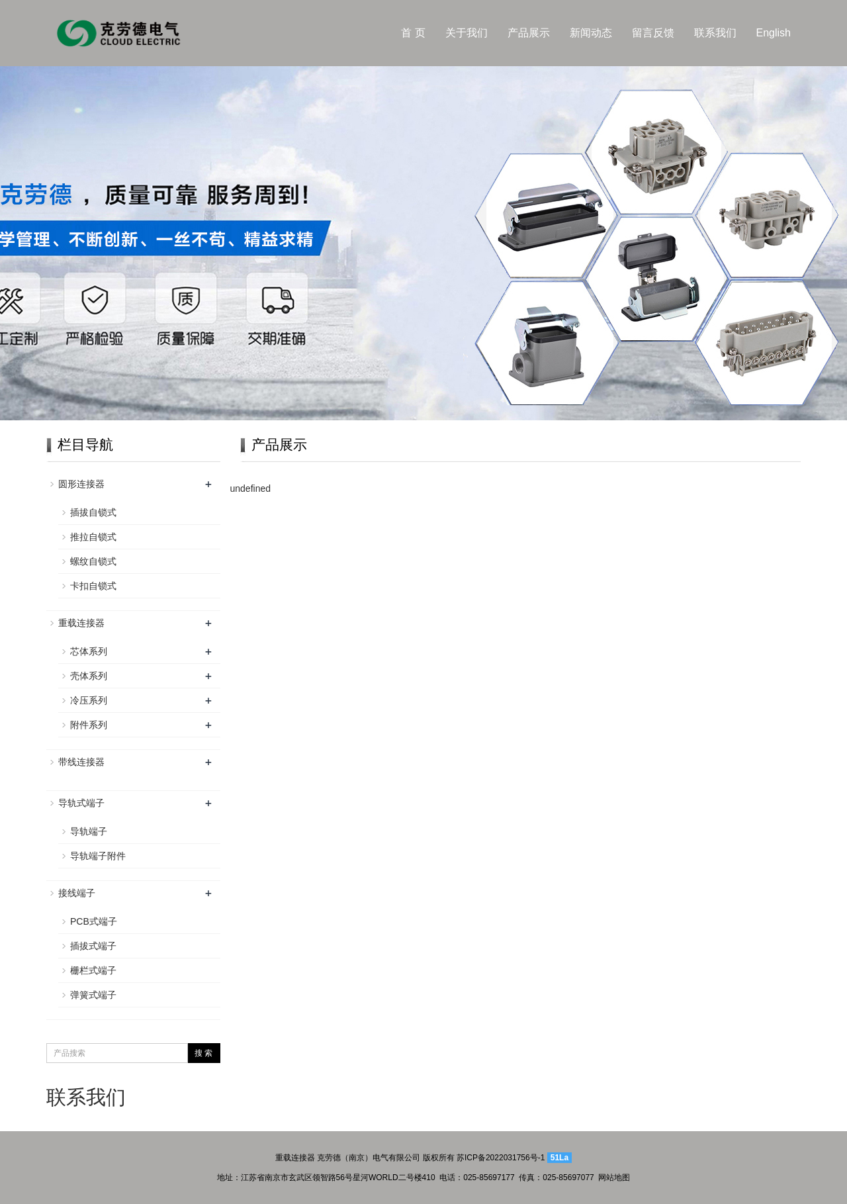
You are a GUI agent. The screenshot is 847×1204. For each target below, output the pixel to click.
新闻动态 (591, 32)
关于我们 (466, 32)
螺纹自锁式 (93, 561)
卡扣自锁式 (93, 585)
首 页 (413, 32)
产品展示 (529, 32)
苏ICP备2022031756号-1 (501, 1157)
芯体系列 (88, 651)
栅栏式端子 (93, 970)
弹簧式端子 (93, 995)
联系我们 (715, 32)
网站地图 (614, 1177)
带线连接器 (81, 762)
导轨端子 (88, 831)
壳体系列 (88, 676)
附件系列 (88, 724)
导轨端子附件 (98, 856)
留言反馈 (653, 32)
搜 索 (203, 1053)
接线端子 (76, 893)
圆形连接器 (81, 484)
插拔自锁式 (93, 512)
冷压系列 (88, 700)
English (773, 32)
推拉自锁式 (93, 537)
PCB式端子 (93, 921)
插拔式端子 (93, 946)
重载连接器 (81, 623)
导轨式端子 (81, 803)
